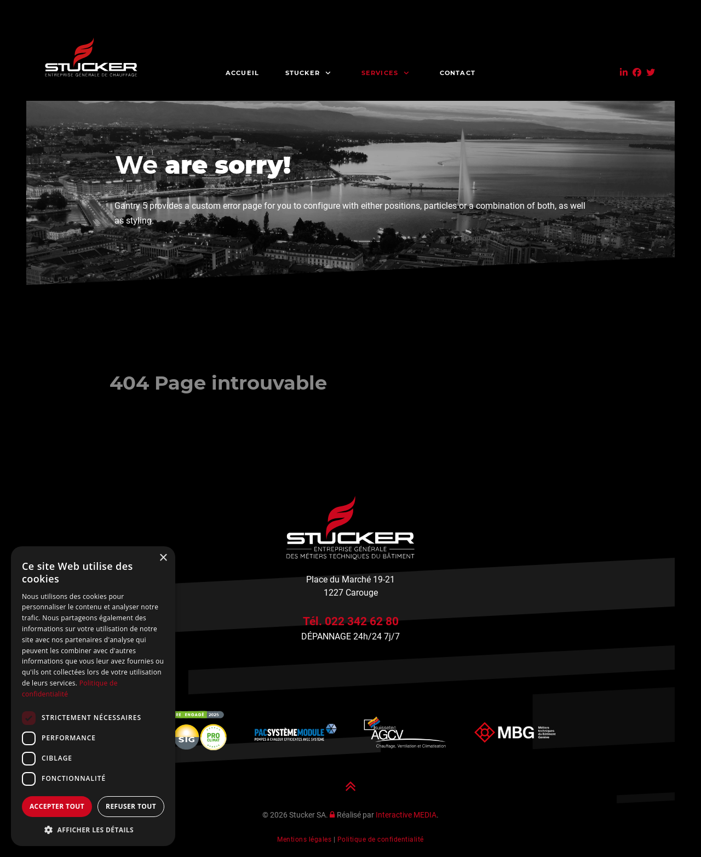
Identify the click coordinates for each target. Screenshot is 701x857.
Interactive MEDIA (406, 815)
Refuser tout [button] (131, 806)
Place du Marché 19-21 (350, 579)
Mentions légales (304, 839)
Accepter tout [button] (57, 806)
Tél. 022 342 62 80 (351, 621)
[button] (93, 829)
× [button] (163, 558)
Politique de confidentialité (380, 839)
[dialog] (93, 696)
